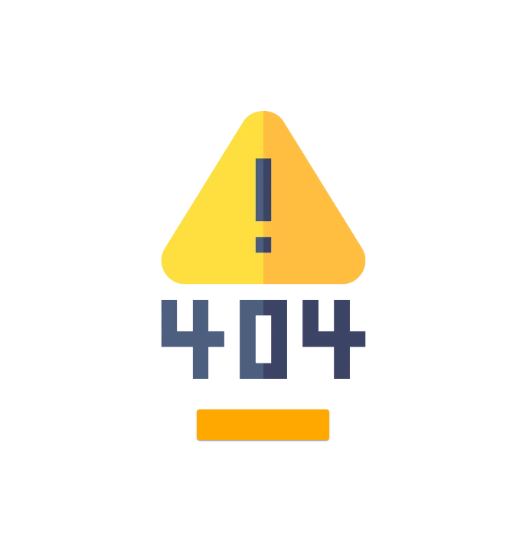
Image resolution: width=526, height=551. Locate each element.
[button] (262, 424)
